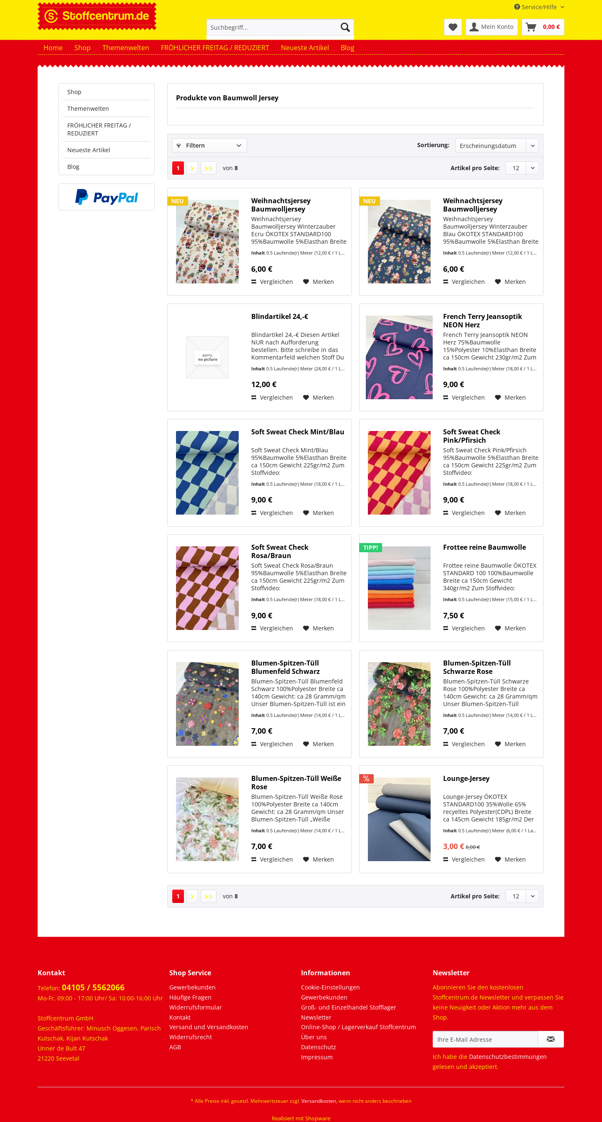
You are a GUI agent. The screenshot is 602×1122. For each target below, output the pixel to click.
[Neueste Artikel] (305, 48)
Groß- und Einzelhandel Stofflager (348, 1007)
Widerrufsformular (195, 1007)
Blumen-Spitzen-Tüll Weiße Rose (296, 782)
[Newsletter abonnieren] (551, 1039)
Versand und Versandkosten (208, 1027)
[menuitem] (280, 31)
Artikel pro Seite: (475, 168)
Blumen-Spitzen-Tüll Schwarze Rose (477, 667)
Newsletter (316, 1017)
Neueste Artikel (88, 150)
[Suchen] (345, 27)
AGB (175, 1047)
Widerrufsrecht (190, 1037)
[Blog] (347, 48)
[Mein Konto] (492, 27)
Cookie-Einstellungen (330, 987)
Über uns (314, 1037)
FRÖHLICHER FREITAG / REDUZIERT (99, 129)
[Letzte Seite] (209, 168)
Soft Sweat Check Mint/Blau (297, 432)
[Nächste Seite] (192, 168)
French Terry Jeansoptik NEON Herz (482, 320)
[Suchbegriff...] (280, 27)
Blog (73, 167)
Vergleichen (272, 282)
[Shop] (83, 48)
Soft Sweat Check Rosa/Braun (280, 551)
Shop (74, 92)
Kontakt (180, 1017)
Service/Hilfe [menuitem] (536, 7)
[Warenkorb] (543, 27)
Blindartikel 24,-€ (279, 316)
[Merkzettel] (453, 27)
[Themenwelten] (126, 48)
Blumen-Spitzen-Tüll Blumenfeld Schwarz (285, 667)
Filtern (190, 145)
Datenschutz (318, 1047)
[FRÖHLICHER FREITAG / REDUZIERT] (215, 48)
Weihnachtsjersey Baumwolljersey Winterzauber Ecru (282, 204)
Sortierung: (433, 145)
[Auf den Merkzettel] (318, 282)
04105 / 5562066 (93, 987)
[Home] (53, 48)
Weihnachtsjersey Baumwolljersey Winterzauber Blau (474, 204)
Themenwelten (88, 108)
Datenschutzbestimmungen (508, 1057)
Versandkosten (318, 1100)
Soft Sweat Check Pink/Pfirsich (471, 436)
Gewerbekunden (192, 987)
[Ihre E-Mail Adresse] (485, 1039)
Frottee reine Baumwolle (484, 547)
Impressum (317, 1057)
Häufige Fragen (190, 997)
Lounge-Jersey (466, 778)
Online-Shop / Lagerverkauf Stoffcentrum (358, 1027)
